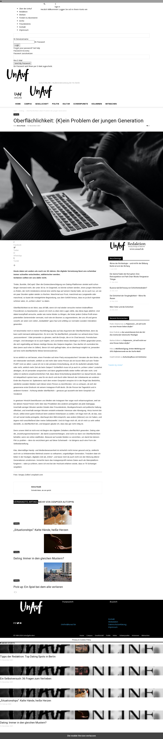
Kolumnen (97, 104)
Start (15, 111)
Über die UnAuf (25, 8)
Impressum (113, 627)
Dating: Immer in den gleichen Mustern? (38, 558)
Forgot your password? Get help (26, 48)
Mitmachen (111, 104)
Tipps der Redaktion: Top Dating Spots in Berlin (28, 656)
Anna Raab (21, 126)
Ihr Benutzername (20, 39)
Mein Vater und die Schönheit (121, 307)
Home (18, 104)
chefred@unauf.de (68, 624)
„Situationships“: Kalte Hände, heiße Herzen (40, 529)
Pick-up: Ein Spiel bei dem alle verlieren (38, 586)
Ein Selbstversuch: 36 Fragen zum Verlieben (25, 678)
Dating (21, 111)
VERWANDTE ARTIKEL (25, 501)
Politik (55, 104)
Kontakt (111, 619)
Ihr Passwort (40, 42)
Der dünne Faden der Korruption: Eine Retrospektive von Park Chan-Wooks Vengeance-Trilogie (129, 276)
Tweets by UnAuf (115, 365)
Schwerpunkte (80, 104)
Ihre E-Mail (17, 60)
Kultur (66, 104)
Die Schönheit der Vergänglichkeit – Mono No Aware (128, 297)
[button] (44, 4)
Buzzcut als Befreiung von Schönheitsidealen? (128, 288)
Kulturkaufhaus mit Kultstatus (134, 357)
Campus (28, 104)
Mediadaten (113, 622)
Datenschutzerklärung (117, 624)
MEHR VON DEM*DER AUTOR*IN (56, 501)
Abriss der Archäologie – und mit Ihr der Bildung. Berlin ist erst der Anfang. (129, 264)
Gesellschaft (42, 104)
